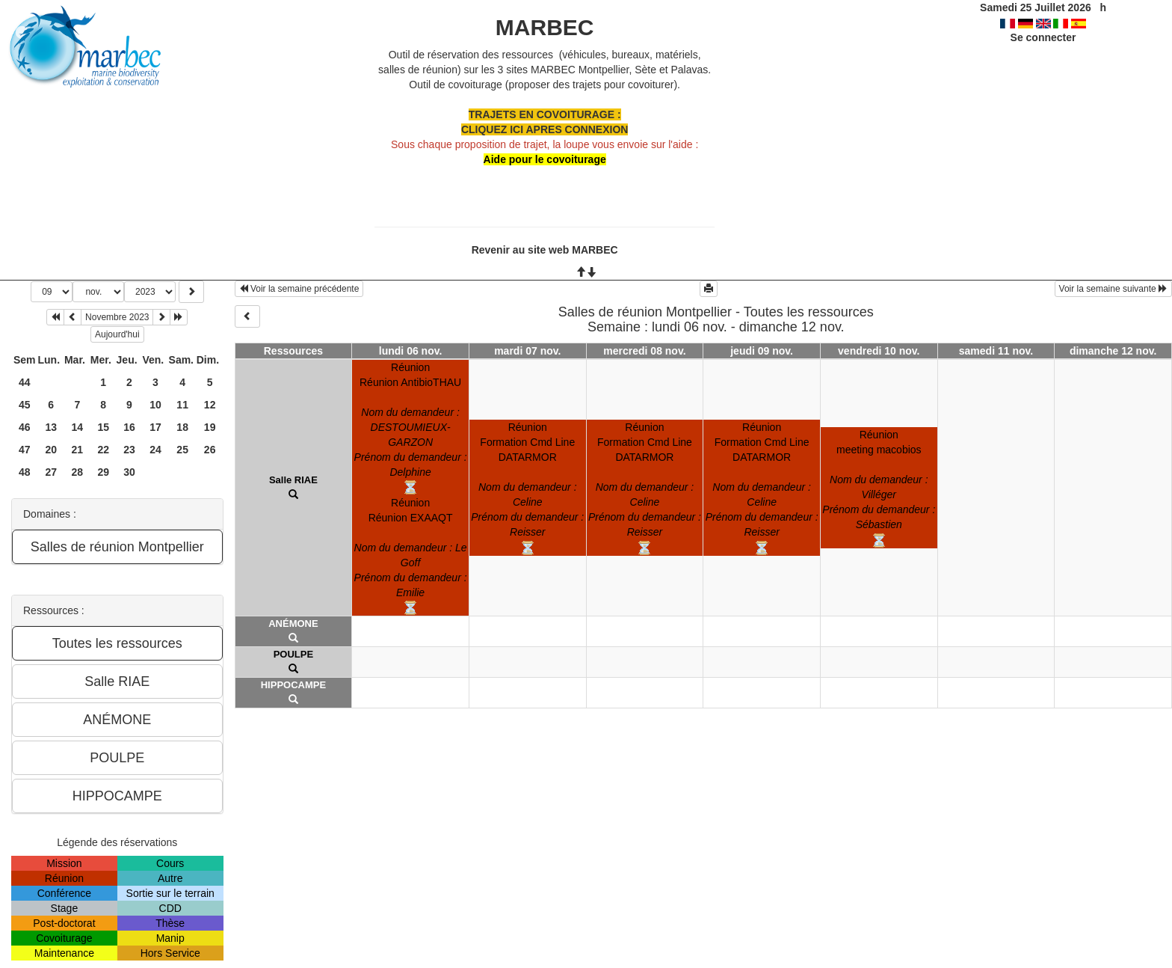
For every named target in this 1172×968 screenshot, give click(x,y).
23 (129, 450)
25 (182, 450)
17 (155, 427)
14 (78, 427)
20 (51, 450)
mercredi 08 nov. (644, 351)
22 (103, 450)
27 (51, 472)
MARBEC (545, 27)
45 (25, 405)
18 (182, 427)
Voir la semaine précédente (299, 289)
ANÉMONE (293, 623)
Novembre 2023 (117, 317)
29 (103, 472)
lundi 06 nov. (410, 351)
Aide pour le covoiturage (545, 159)
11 (182, 405)
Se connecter (1043, 37)
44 (25, 382)
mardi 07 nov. (527, 351)
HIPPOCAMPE (293, 684)
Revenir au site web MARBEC (545, 250)
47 (25, 450)
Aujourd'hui (117, 334)
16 (129, 427)
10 (155, 405)
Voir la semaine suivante (1113, 289)
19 (210, 427)
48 (25, 472)
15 (103, 427)
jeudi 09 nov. (761, 351)
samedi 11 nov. (996, 351)
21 (78, 450)
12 (210, 405)
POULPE (293, 654)
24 (155, 450)
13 (51, 427)
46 (25, 427)
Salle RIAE (293, 479)
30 (129, 472)
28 (78, 472)
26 (210, 450)
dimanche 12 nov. (1113, 351)
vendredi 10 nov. (878, 351)
